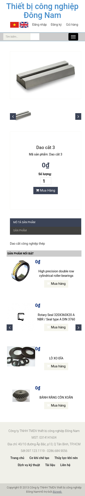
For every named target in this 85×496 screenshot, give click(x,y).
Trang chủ (17, 458)
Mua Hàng (45, 190)
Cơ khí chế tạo (39, 458)
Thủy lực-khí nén (66, 458)
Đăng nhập (39, 24)
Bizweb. (57, 491)
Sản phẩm (20, 230)
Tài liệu (50, 465)
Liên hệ (65, 465)
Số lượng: (45, 174)
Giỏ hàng (71, 24)
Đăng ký (56, 24)
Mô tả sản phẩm (24, 222)
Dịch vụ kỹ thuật (29, 465)
